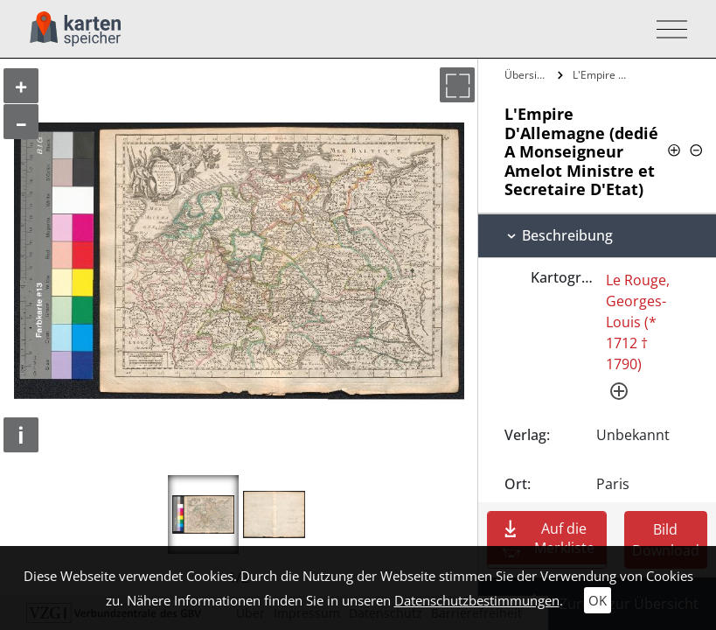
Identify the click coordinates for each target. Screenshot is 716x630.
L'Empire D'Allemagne (602, 74)
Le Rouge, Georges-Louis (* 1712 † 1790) (638, 322)
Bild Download (665, 540)
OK (597, 600)
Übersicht (528, 74)
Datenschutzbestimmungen (477, 600)
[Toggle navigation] (666, 29)
